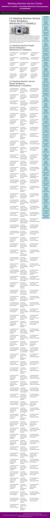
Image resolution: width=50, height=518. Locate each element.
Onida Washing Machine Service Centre (46, 75)
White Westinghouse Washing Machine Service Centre (46, 156)
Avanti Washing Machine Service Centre (46, 212)
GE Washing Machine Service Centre (46, 140)
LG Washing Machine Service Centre (46, 18)
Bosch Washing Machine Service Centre (46, 59)
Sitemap (9, 513)
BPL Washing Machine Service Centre (46, 145)
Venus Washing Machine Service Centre (46, 136)
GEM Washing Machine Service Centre (46, 94)
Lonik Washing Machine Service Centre (46, 131)
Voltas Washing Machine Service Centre (46, 174)
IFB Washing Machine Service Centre (46, 34)
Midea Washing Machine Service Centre (46, 216)
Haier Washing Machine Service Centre (46, 50)
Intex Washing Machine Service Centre (46, 90)
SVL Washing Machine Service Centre (46, 122)
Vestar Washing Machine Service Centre (46, 127)
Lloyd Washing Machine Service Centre (46, 54)
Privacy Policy (20, 513)
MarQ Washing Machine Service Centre (46, 184)
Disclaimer (14, 513)
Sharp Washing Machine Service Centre (46, 85)
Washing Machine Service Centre (9, 13)
